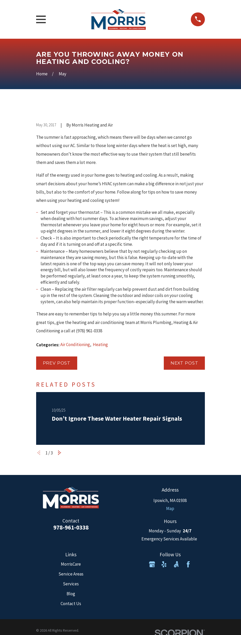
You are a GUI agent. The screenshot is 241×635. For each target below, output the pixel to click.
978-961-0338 (71, 527)
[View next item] (59, 452)
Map (170, 508)
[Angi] (176, 564)
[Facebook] (188, 564)
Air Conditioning (75, 344)
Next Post (184, 363)
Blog (71, 594)
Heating (100, 344)
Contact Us (71, 603)
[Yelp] (164, 564)
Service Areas (70, 574)
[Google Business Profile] (152, 564)
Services (71, 584)
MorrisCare (71, 564)
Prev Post (57, 363)
